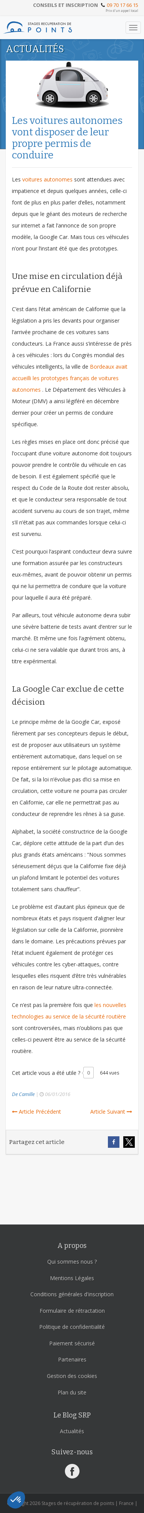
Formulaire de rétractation (72, 1310)
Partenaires (72, 1359)
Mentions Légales (72, 1278)
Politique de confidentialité (72, 1326)
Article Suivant (111, 1111)
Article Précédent (36, 1111)
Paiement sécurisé (72, 1343)
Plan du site (72, 1392)
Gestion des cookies (72, 1376)
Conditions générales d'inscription (72, 1294)
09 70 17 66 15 (122, 5)
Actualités (72, 1431)
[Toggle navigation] (133, 27)
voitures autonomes (47, 179)
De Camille (23, 1094)
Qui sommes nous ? (72, 1261)
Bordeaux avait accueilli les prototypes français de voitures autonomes (69, 378)
